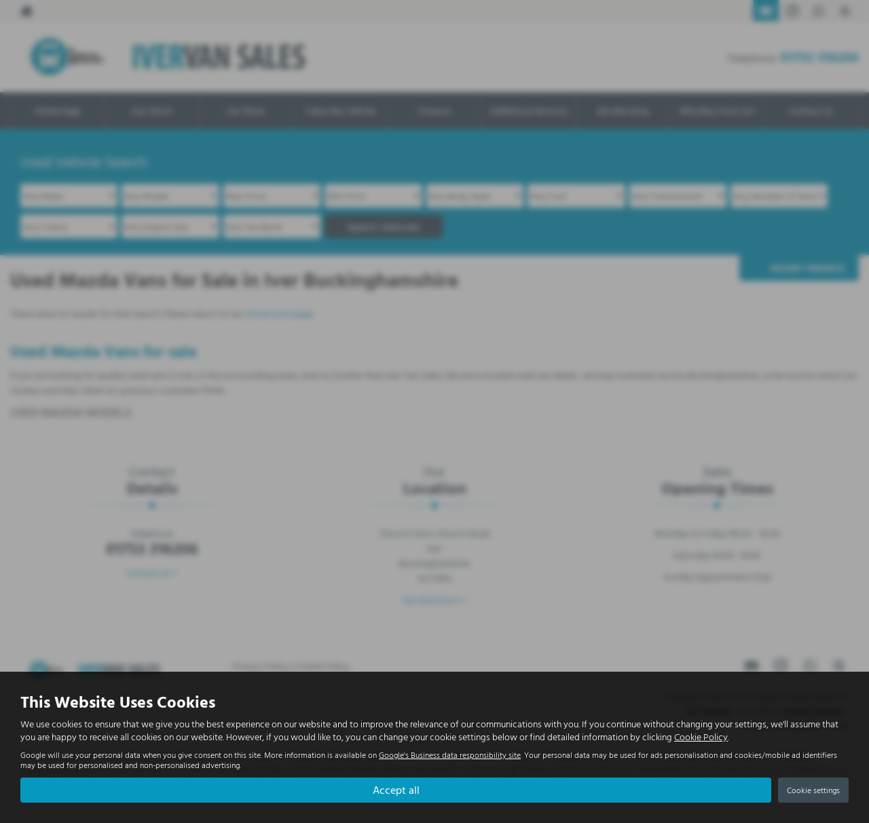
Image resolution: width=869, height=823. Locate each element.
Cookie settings (813, 790)
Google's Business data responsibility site (450, 755)
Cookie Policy (701, 736)
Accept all (396, 790)
